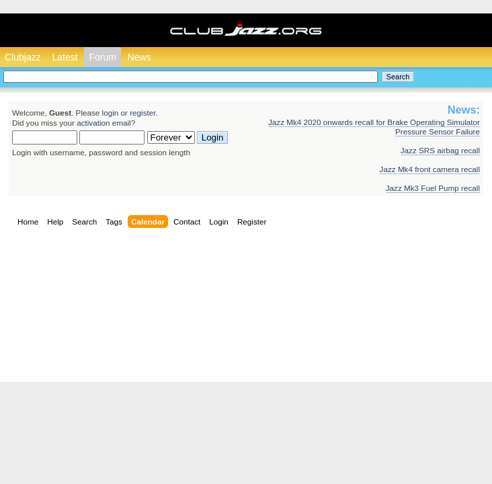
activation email (104, 122)
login (110, 112)
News (139, 57)
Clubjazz (23, 57)
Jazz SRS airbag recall (440, 150)
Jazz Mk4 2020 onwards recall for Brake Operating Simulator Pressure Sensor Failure (374, 127)
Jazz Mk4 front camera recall (430, 169)
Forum (102, 57)
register (142, 112)
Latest (64, 57)
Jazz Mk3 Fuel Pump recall (433, 188)
